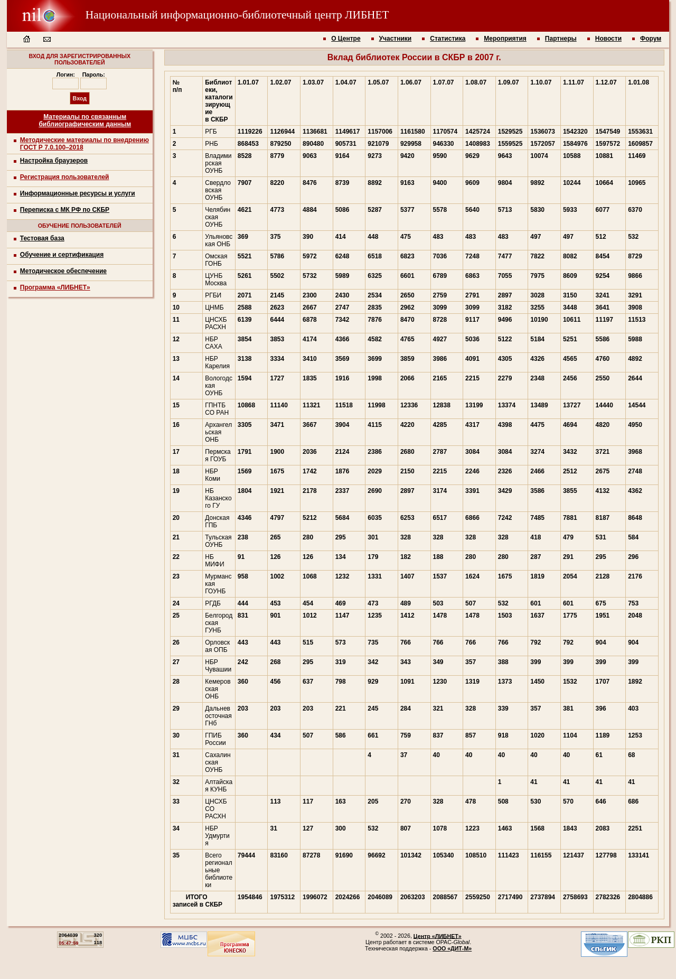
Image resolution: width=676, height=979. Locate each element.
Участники (395, 38)
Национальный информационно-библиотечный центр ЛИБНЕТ (198, 14)
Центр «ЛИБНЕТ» (438, 936)
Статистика (447, 38)
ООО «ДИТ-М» (452, 948)
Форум (650, 38)
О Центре (345, 38)
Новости (608, 38)
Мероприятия (505, 38)
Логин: (66, 74)
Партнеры (561, 38)
